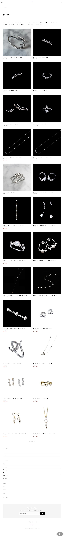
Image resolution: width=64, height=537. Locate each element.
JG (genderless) (6, 455)
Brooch (4, 472)
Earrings (5, 469)
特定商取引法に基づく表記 (35, 528)
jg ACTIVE (5, 460)
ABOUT (4, 489)
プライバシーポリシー (28, 528)
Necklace (5, 475)
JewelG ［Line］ (20, 24)
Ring (4, 463)
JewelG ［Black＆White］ (9, 24)
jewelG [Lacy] (30, 24)
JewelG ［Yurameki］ (33, 22)
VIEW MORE (32, 441)
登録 (42, 513)
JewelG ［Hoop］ (44, 22)
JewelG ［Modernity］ (20, 22)
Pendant (5, 466)
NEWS (4, 493)
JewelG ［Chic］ (54, 22)
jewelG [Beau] (39, 24)
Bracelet (5, 478)
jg (3, 452)
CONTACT (5, 497)
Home (4, 7)
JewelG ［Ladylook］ (8, 22)
